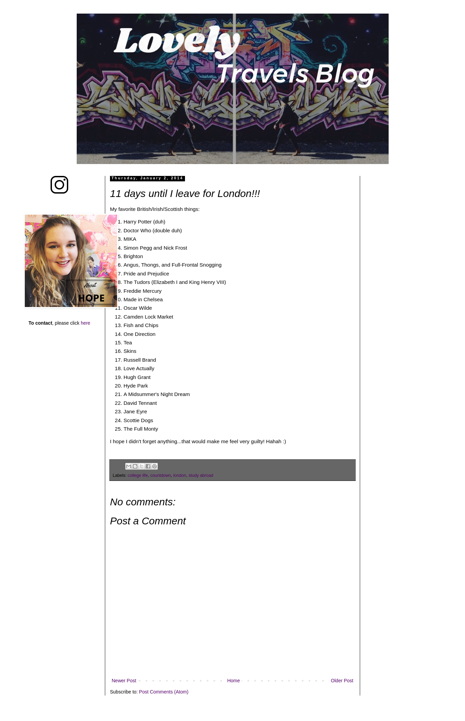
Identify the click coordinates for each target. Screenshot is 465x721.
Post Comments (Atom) (163, 692)
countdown (160, 475)
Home (233, 680)
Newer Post (124, 680)
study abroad (200, 475)
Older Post (342, 680)
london (179, 475)
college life (138, 475)
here (85, 323)
